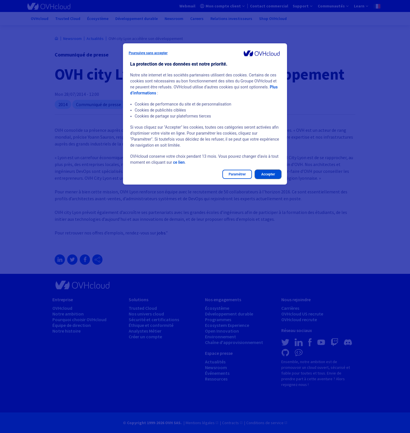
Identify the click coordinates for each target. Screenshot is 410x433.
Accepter (268, 174)
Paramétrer (237, 174)
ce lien (179, 162)
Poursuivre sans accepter (148, 53)
